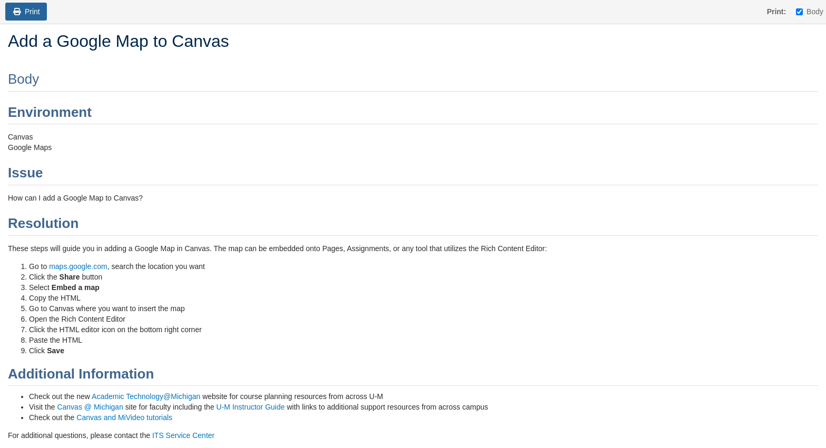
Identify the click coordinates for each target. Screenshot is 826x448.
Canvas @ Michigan (90, 407)
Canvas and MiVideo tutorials (124, 417)
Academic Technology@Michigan (146, 396)
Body (809, 11)
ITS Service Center (183, 435)
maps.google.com (78, 266)
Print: (776, 11)
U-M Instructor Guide (251, 407)
